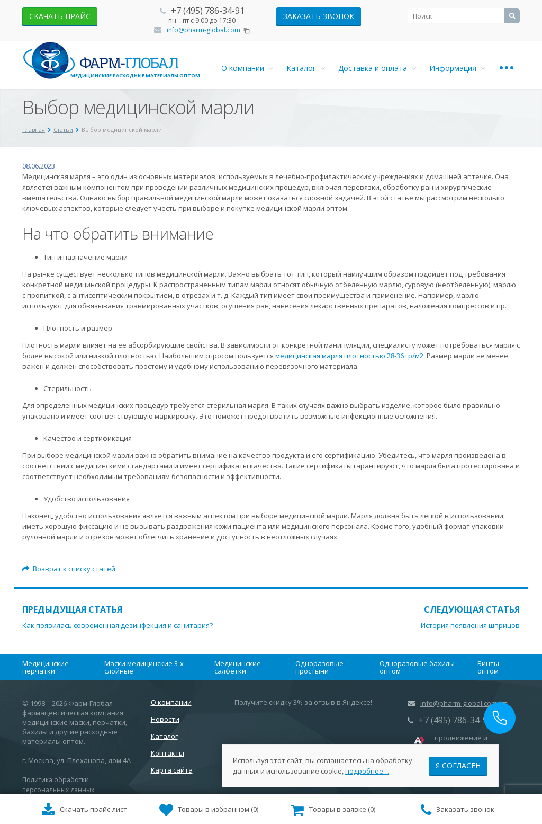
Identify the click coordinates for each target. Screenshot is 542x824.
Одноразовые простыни (319, 667)
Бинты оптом (488, 667)
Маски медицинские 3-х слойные (144, 667)
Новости (165, 719)
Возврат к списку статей (68, 568)
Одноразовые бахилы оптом (417, 667)
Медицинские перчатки (45, 667)
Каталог (305, 68)
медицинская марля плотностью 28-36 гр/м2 (349, 355)
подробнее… (367, 770)
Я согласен (458, 765)
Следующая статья (472, 609)
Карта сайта (172, 770)
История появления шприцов (470, 625)
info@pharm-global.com (203, 29)
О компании (247, 68)
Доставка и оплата (377, 68)
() (209, 810)
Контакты (167, 753)
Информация (457, 68)
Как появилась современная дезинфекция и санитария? (117, 625)
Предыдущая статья (72, 609)
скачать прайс (60, 16)
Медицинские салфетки (237, 667)
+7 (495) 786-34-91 (208, 10)
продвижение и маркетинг (461, 742)
